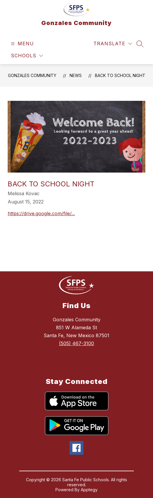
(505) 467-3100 (76, 343)
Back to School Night (120, 75)
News (76, 75)
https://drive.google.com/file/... (41, 213)
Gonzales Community (32, 75)
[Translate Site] (113, 43)
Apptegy (89, 489)
